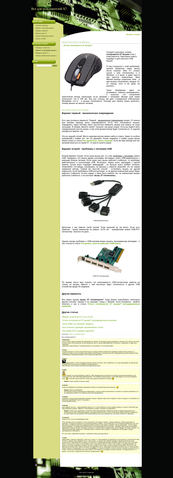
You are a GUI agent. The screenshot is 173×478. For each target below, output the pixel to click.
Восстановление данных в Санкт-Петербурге (75, 110)
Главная (64, 42)
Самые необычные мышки (45, 56)
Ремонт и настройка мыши (46, 50)
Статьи (70, 42)
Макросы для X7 (42, 53)
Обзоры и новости (42, 48)
